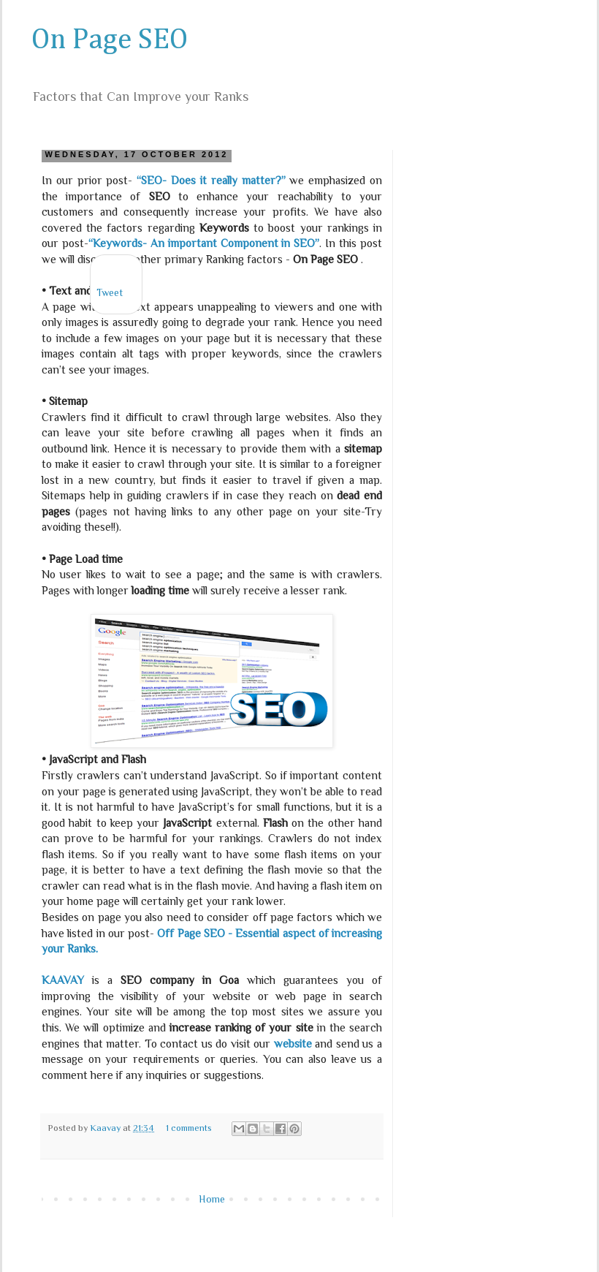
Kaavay (106, 1128)
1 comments (189, 1128)
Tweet (109, 292)
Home (212, 1199)
